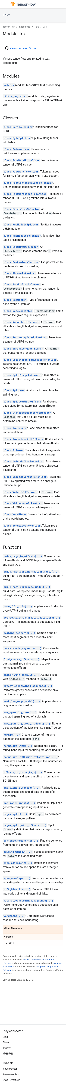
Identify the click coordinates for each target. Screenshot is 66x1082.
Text (6, 15)
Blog (5, 1036)
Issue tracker (10, 1068)
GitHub (6, 1042)
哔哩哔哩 (8, 1053)
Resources (24, 26)
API (45, 26)
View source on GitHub (21, 48)
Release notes (11, 1074)
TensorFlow (9, 26)
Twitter (7, 1048)
